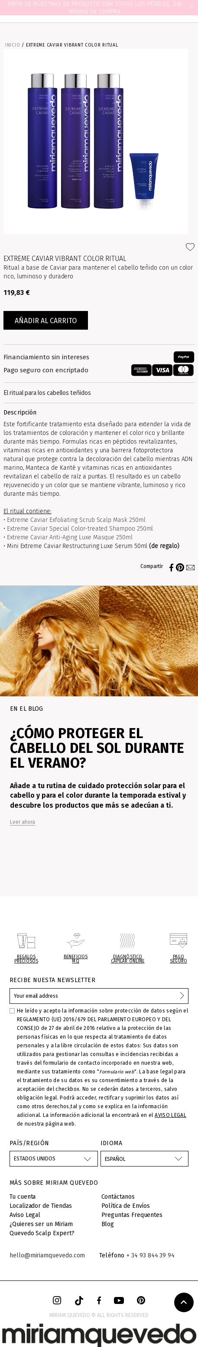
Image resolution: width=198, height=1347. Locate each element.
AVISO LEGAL (170, 1115)
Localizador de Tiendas (40, 1206)
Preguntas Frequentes (132, 1215)
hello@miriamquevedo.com (47, 1255)
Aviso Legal (25, 1215)
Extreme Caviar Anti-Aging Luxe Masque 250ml (70, 537)
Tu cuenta (23, 1196)
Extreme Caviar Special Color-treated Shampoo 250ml (80, 528)
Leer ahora (22, 822)
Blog (107, 1224)
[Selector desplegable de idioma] (145, 1159)
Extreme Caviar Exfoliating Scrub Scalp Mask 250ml (76, 520)
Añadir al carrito (46, 321)
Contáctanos (118, 1196)
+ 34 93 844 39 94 (151, 1255)
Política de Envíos (125, 1206)
